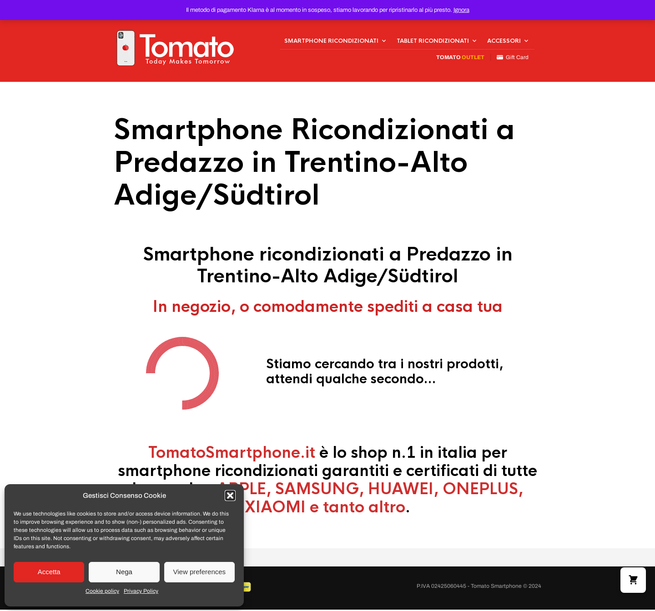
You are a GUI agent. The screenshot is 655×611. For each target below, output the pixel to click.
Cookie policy (102, 591)
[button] (230, 495)
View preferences (199, 572)
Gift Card (513, 58)
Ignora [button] (461, 10)
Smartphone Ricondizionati (331, 41)
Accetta (49, 572)
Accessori (504, 41)
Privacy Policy (141, 591)
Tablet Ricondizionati (433, 41)
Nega (124, 572)
